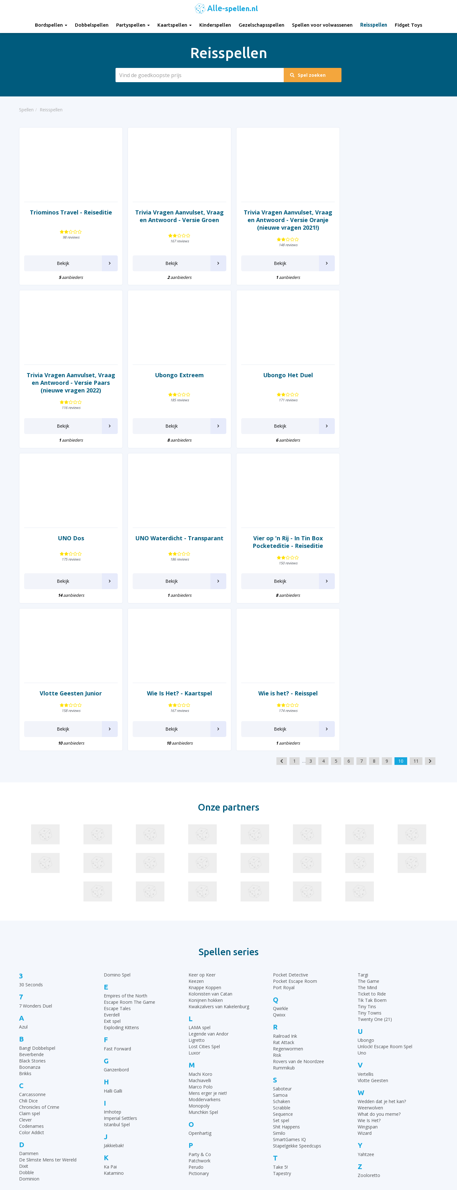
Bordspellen (51, 25)
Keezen (196, 826)
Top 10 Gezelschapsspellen (368, 1083)
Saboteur (282, 933)
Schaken (281, 946)
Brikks (25, 918)
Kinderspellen (215, 25)
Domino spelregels (252, 1123)
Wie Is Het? (369, 965)
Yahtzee (366, 999)
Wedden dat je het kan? (382, 946)
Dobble (26, 1017)
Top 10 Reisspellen (360, 1123)
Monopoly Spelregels (254, 1138)
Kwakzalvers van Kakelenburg (219, 851)
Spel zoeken (308, 75)
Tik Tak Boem (372, 845)
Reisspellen (373, 25)
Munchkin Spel (203, 957)
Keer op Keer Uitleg (253, 1146)
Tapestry (282, 1018)
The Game (368, 826)
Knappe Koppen (205, 832)
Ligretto (197, 885)
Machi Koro (200, 919)
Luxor (194, 898)
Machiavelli (200, 925)
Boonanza (29, 912)
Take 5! (280, 1012)
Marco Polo (201, 932)
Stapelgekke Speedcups (297, 991)
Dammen (28, 998)
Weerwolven (370, 953)
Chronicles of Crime (39, 952)
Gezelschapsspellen (261, 25)
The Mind (367, 832)
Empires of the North (125, 841)
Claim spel (29, 958)
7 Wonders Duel (35, 851)
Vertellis (366, 919)
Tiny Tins (367, 851)
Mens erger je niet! (208, 938)
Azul (23, 872)
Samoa (280, 940)
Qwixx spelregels (250, 1131)
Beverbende (31, 899)
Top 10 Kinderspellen (362, 1091)
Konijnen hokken (206, 845)
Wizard (365, 978)
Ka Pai (110, 1012)
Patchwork (199, 1005)
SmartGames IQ (289, 984)
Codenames (31, 971)
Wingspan (368, 972)
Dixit (23, 1011)
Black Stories (32, 905)
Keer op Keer (202, 820)
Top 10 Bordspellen (361, 1075)
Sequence (283, 959)
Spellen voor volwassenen (322, 25)
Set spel (281, 965)
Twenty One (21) (375, 864)
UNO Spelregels (249, 1091)
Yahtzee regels (248, 1115)
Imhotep (112, 957)
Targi (363, 820)
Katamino (114, 1018)
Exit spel (112, 866)
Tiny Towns (369, 858)
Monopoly (199, 951)
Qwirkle (280, 853)
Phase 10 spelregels (253, 1154)
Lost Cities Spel (204, 891)
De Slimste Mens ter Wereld (47, 1005)
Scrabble (281, 953)
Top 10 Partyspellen (361, 1115)
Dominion (29, 1024)
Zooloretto (369, 1020)
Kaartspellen (174, 25)
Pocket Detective (290, 820)
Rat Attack (283, 887)
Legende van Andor (208, 879)
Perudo (196, 1012)
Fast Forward (117, 894)
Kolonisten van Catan (210, 839)
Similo (279, 978)
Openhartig (200, 978)
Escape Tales (117, 853)
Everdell (112, 860)
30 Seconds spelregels (256, 1075)
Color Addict (31, 977)
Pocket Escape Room (295, 826)
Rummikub (284, 913)
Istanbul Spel (117, 969)
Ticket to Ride (372, 839)
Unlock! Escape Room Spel (385, 891)
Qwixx (279, 860)
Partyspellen (133, 25)
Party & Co (200, 999)
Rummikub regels (251, 1083)
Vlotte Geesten (373, 925)
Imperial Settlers (120, 963)
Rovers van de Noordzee (298, 906)
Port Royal (284, 832)
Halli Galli (113, 935)
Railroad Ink (285, 881)
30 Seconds (31, 829)
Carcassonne (32, 939)
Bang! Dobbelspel (37, 893)
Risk (277, 900)
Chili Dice (28, 946)
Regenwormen (288, 894)
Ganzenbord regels (252, 1099)
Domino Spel (117, 820)
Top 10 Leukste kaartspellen (370, 1107)
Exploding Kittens (121, 872)
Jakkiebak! (114, 990)
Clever (25, 965)
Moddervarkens (205, 944)
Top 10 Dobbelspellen (363, 1099)
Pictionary (199, 1018)
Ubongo (366, 885)
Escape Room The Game (129, 847)
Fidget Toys (408, 25)
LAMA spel (199, 872)
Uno (362, 898)
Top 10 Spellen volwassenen (370, 1131)
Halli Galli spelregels (253, 1107)
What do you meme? (379, 959)
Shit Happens (286, 972)
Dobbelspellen (92, 25)
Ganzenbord (116, 914)
